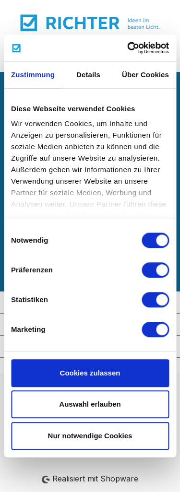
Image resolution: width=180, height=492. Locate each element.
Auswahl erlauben (89, 404)
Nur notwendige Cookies (90, 436)
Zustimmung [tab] (33, 74)
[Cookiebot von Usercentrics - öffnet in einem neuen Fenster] (128, 48)
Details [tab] (88, 74)
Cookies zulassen (90, 373)
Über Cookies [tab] (145, 74)
